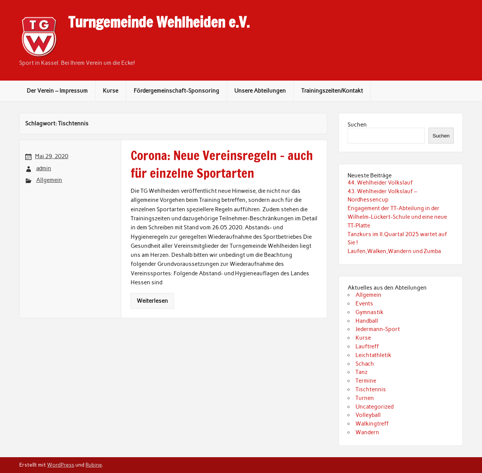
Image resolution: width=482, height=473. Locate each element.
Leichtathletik (373, 355)
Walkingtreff (372, 423)
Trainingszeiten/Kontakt (332, 90)
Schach (364, 363)
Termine (365, 380)
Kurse (110, 90)
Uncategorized (374, 406)
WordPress (60, 465)
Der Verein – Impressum (57, 90)
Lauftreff (367, 346)
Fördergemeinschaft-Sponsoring (176, 90)
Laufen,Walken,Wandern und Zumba (394, 251)
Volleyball (368, 415)
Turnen (364, 398)
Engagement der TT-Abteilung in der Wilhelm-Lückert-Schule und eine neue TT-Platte (397, 217)
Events (364, 303)
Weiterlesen (152, 301)
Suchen (357, 124)
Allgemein (49, 180)
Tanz (361, 372)
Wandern (367, 432)
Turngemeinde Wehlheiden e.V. (159, 22)
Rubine (93, 465)
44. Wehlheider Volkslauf (380, 182)
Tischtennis (370, 389)
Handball (366, 320)
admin (43, 168)
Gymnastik (369, 312)
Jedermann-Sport (377, 329)
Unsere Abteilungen (260, 90)
